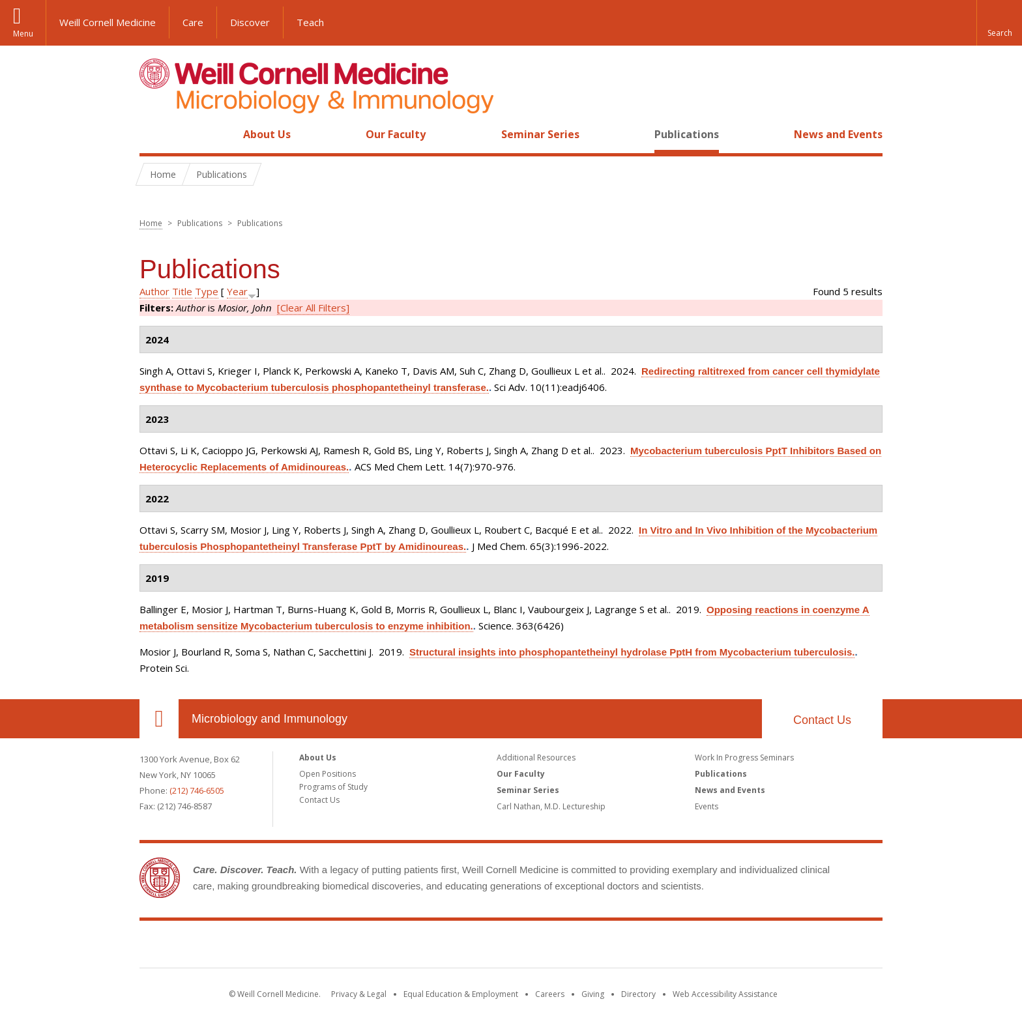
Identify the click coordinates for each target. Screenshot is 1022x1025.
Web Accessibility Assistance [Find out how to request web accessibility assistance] (725, 994)
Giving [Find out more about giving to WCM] (592, 994)
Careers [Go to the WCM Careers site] (549, 994)
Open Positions (327, 773)
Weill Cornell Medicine (107, 22)
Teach (310, 22)
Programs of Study (333, 786)
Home (154, 134)
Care (192, 22)
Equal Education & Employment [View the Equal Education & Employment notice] (460, 994)
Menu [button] (23, 33)
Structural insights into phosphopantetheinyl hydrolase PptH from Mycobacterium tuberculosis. (631, 651)
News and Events (838, 134)
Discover (250, 22)
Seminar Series (540, 134)
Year (237, 291)
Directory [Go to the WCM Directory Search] (638, 994)
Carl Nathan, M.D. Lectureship (551, 806)
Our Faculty (396, 134)
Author (154, 291)
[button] (999, 23)
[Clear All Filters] (313, 307)
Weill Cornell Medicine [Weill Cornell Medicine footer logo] (511, 947)
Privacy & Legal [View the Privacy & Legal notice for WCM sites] (359, 994)
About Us (267, 134)
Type (206, 291)
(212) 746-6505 (196, 790)
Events (706, 806)
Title (182, 291)
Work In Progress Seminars (744, 757)
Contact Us (822, 720)
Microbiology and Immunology (269, 718)
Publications (686, 134)
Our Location (159, 718)
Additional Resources (536, 757)
